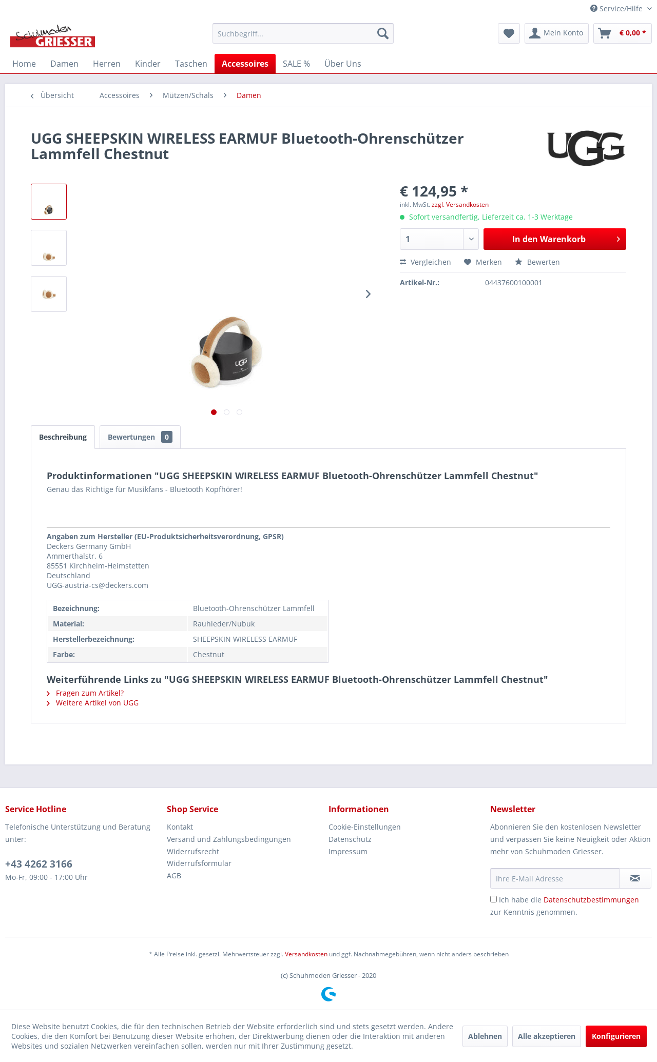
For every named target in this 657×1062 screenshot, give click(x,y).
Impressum (348, 851)
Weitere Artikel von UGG (93, 702)
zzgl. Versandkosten (460, 204)
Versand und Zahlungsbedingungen (229, 839)
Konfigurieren (616, 1036)
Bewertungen (140, 437)
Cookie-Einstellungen (364, 827)
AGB (174, 875)
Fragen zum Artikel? (85, 693)
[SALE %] (296, 63)
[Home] (24, 63)
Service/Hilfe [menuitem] (617, 8)
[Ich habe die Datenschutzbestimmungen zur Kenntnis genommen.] (493, 899)
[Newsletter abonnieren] (635, 878)
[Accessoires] (245, 63)
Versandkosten (306, 954)
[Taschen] (191, 63)
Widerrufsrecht (193, 851)
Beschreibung (63, 437)
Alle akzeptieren (546, 1036)
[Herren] (107, 63)
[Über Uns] (343, 63)
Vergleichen (425, 262)
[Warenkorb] (622, 33)
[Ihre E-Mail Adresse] (555, 878)
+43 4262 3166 (38, 864)
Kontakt (180, 827)
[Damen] (64, 63)
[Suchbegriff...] (303, 33)
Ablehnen (485, 1036)
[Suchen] (383, 33)
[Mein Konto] (557, 33)
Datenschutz (350, 839)
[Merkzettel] (509, 33)
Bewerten (537, 262)
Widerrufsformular (199, 863)
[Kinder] (148, 63)
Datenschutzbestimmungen (591, 899)
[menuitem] (303, 33)
